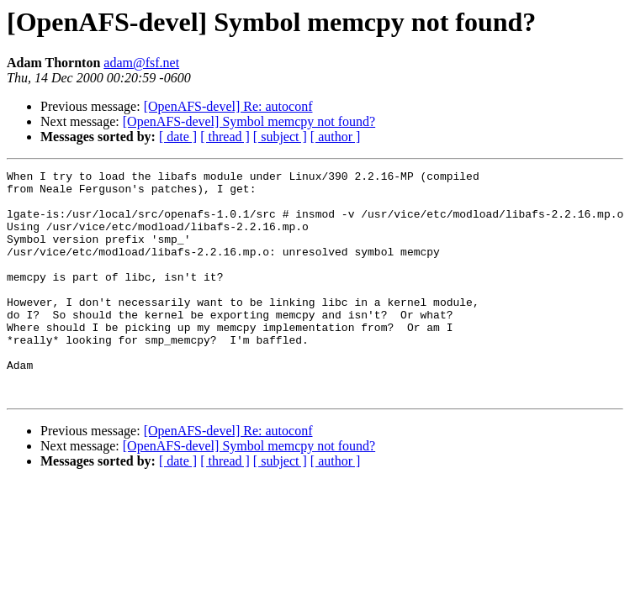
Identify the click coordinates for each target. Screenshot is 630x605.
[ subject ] (280, 136)
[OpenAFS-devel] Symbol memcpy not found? (249, 121)
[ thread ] (225, 136)
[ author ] (335, 136)
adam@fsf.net (141, 62)
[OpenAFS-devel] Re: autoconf (228, 106)
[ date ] (178, 136)
